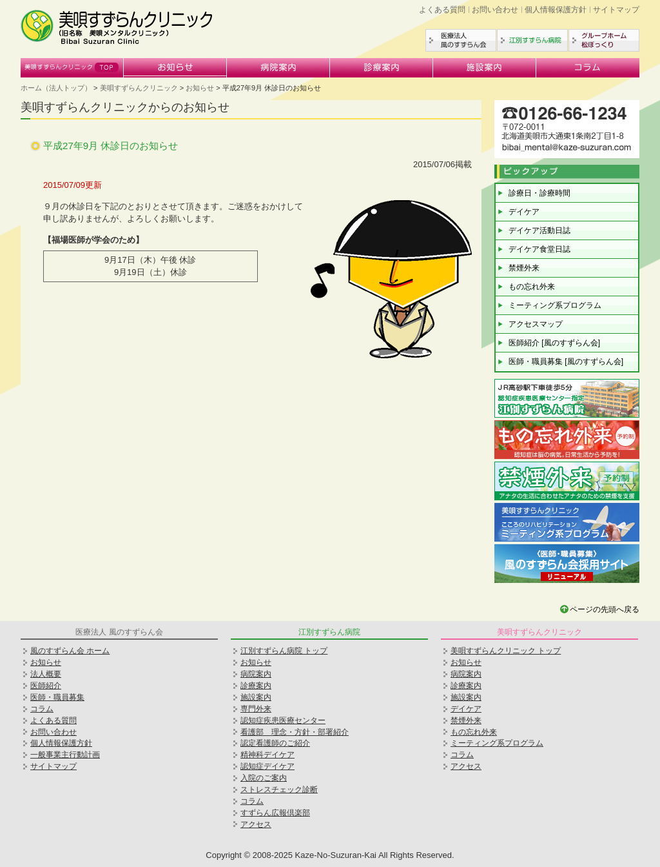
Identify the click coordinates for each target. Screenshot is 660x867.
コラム (587, 67)
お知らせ (175, 67)
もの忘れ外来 (532, 286)
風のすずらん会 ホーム (70, 650)
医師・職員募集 (57, 697)
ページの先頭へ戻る (604, 609)
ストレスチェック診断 (279, 789)
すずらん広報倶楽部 (275, 812)
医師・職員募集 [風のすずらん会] (566, 361)
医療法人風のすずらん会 (460, 40)
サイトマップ (616, 9)
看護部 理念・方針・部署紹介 (294, 732)
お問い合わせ (495, 9)
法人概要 (45, 673)
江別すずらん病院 (532, 40)
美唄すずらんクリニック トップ (506, 650)
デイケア (524, 211)
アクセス (255, 824)
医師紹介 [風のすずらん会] (554, 342)
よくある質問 (442, 9)
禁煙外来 (524, 267)
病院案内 (278, 67)
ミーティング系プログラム (555, 305)
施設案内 (484, 67)
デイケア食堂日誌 (539, 249)
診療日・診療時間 (539, 193)
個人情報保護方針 (556, 9)
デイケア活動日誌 (539, 230)
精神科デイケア (267, 754)
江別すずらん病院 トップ (283, 650)
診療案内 (381, 67)
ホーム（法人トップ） (56, 88)
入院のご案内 (263, 777)
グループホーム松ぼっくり (603, 40)
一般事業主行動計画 (65, 754)
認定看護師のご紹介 (275, 743)
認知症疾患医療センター (282, 720)
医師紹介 (45, 685)
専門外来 (255, 708)
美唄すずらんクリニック (72, 67)
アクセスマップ (536, 324)
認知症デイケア (267, 766)
